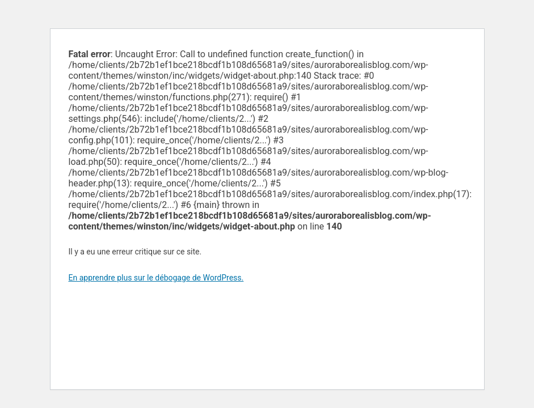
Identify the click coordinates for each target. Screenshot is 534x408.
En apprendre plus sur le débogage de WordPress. (156, 277)
